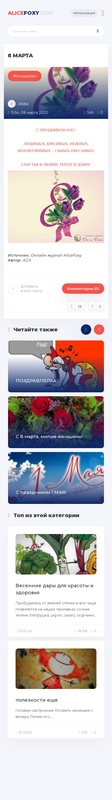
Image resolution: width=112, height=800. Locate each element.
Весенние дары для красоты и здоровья (55, 589)
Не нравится (96, 306)
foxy (30, 13)
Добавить (25, 288)
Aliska (23, 103)
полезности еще (37, 700)
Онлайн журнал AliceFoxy (55, 255)
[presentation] (86, 329)
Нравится (76, 306)
